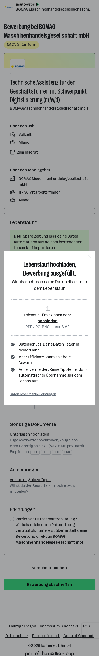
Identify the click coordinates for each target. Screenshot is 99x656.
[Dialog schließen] (89, 256)
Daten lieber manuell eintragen (33, 394)
